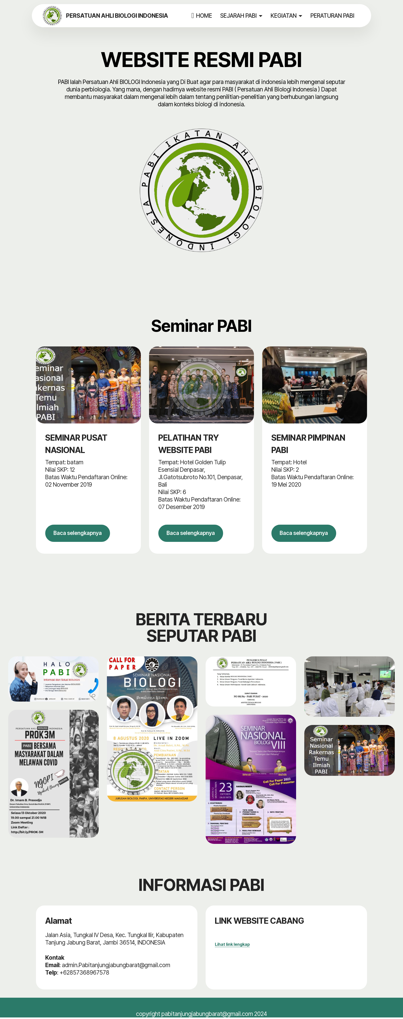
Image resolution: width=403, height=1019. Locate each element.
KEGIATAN (284, 15)
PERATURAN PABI (333, 15)
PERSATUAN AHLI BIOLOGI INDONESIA (118, 15)
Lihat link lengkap (232, 945)
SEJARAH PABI (239, 15)
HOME (201, 15)
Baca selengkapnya (80, 534)
